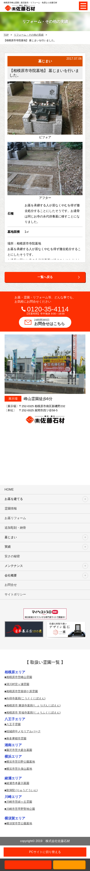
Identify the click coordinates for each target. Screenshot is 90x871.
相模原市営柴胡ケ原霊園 (22, 691)
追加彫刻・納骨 (15, 527)
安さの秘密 (12, 556)
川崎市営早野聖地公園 (20, 808)
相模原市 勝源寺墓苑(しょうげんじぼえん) (33, 705)
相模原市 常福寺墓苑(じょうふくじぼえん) (33, 712)
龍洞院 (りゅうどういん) (22, 790)
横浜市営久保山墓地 (19, 768)
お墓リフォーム (15, 518)
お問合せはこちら (52, 322)
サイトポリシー (15, 594)
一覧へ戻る (45, 277)
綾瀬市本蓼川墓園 (17, 783)
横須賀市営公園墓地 (19, 823)
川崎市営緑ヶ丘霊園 (19, 801)
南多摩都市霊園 (16, 738)
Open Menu (83, 6)
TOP (6, 34)
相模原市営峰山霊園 (19, 677)
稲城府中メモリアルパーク (23, 731)
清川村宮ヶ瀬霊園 (17, 684)
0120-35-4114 (48, 309)
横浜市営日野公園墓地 (20, 761)
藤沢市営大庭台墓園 (19, 750)
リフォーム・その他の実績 (29, 34)
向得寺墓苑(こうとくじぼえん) (25, 698)
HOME (9, 489)
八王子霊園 (13, 724)
